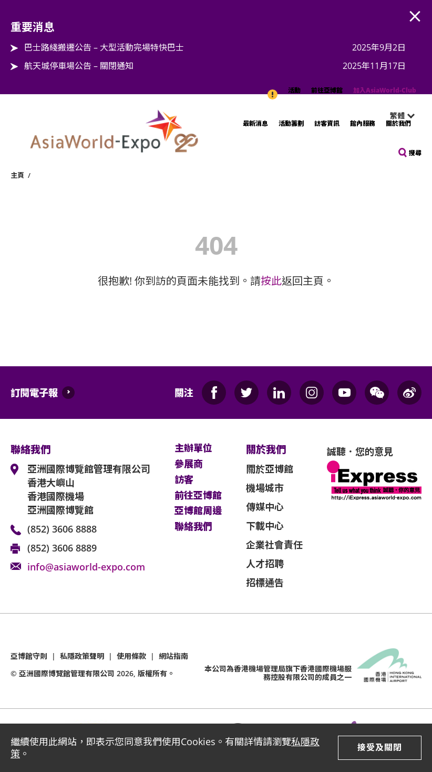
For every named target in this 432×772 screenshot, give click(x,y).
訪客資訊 (327, 123)
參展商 (188, 464)
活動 (294, 90)
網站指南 (173, 656)
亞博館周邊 (198, 511)
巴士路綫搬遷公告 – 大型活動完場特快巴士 (104, 47)
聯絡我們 (193, 527)
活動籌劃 (291, 123)
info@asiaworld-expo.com (86, 566)
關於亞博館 (269, 469)
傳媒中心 (265, 506)
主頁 (17, 175)
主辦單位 (193, 448)
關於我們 (398, 123)
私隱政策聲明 (82, 656)
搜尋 (415, 152)
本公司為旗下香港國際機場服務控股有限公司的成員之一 (278, 673)
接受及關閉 (379, 747)
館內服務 (362, 123)
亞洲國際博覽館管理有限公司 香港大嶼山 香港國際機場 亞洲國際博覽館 (88, 489)
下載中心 (265, 525)
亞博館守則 (29, 656)
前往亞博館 (327, 90)
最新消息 (255, 123)
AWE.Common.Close (415, 17)
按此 (271, 281)
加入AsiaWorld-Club (384, 90)
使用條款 (131, 656)
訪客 (183, 480)
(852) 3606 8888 (62, 529)
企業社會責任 (274, 544)
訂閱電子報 (34, 392)
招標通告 (265, 582)
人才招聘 (265, 563)
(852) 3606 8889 (62, 548)
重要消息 (273, 89)
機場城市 (265, 488)
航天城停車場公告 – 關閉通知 (78, 66)
